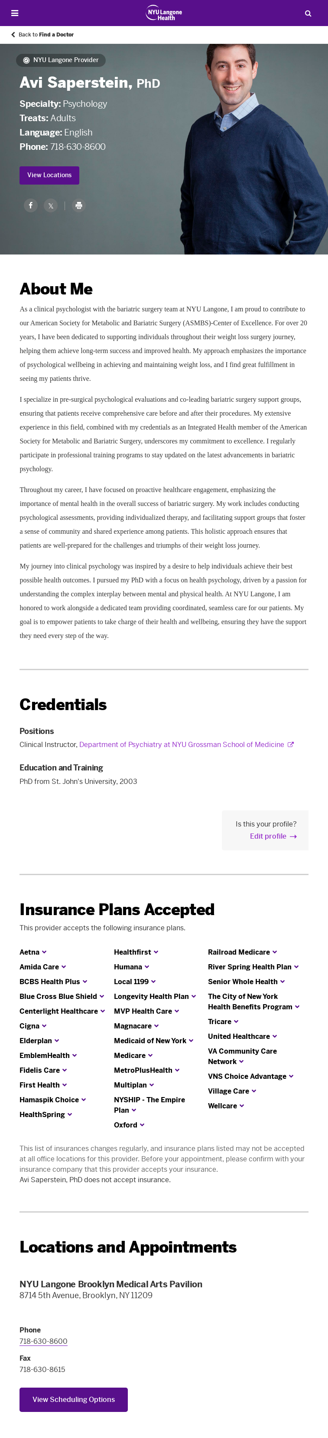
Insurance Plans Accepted (116, 909)
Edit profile (268, 836)
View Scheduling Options (73, 1399)
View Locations (49, 175)
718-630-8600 (78, 147)
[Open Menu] (14, 13)
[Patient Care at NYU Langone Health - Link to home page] (164, 13)
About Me (55, 289)
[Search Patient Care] (308, 13)
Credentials (63, 704)
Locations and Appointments (128, 1247)
